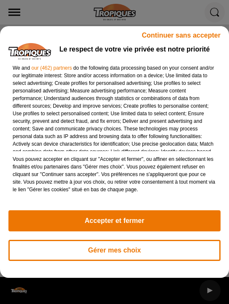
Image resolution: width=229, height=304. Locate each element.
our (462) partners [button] (51, 68)
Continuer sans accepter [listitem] (181, 35)
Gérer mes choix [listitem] (114, 250)
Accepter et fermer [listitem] (114, 220)
